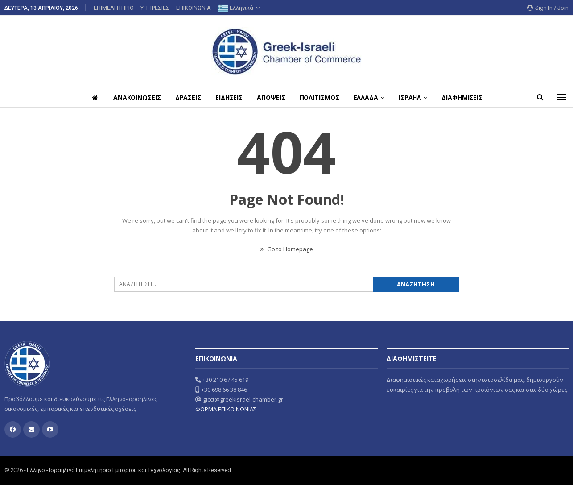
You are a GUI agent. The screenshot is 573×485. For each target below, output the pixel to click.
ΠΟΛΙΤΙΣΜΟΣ (321, 97)
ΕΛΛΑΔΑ (368, 97)
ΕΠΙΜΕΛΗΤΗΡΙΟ (114, 7)
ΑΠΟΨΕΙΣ (271, 97)
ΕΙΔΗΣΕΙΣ (227, 97)
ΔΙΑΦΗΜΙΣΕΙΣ (467, 97)
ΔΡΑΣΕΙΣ (185, 97)
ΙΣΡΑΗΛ (414, 97)
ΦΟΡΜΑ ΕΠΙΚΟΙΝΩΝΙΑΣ (225, 409)
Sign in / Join (548, 7)
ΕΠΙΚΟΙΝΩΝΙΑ (193, 7)
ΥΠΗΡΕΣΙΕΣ (154, 7)
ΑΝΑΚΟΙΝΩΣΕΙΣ (133, 97)
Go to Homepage (286, 249)
